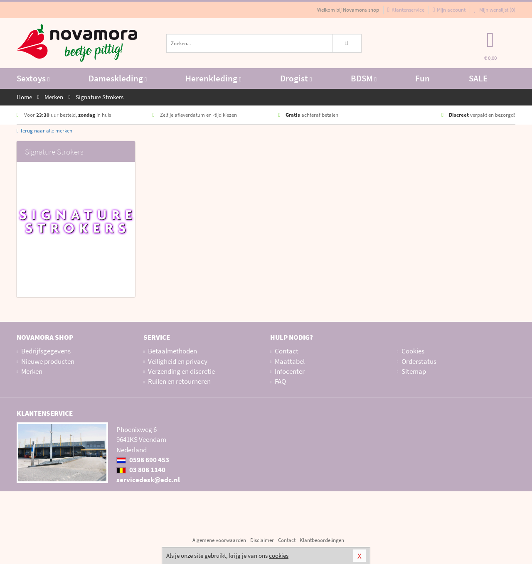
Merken (31, 371)
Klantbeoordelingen (322, 540)
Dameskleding (118, 78)
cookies (278, 555)
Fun (422, 78)
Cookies (412, 351)
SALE (478, 78)
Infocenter (290, 371)
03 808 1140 (140, 469)
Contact (286, 351)
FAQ (280, 381)
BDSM (364, 78)
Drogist (296, 78)
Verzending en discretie (181, 371)
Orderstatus (418, 361)
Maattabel (290, 361)
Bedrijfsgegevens (46, 351)
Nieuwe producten (47, 361)
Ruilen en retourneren (179, 381)
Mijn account (449, 9)
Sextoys (33, 78)
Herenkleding (213, 78)
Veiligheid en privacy (177, 361)
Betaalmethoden (172, 351)
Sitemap (413, 371)
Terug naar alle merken (44, 130)
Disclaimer (262, 540)
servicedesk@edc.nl (148, 479)
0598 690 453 (142, 459)
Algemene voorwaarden (219, 540)
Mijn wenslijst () (494, 9)
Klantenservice (405, 9)
